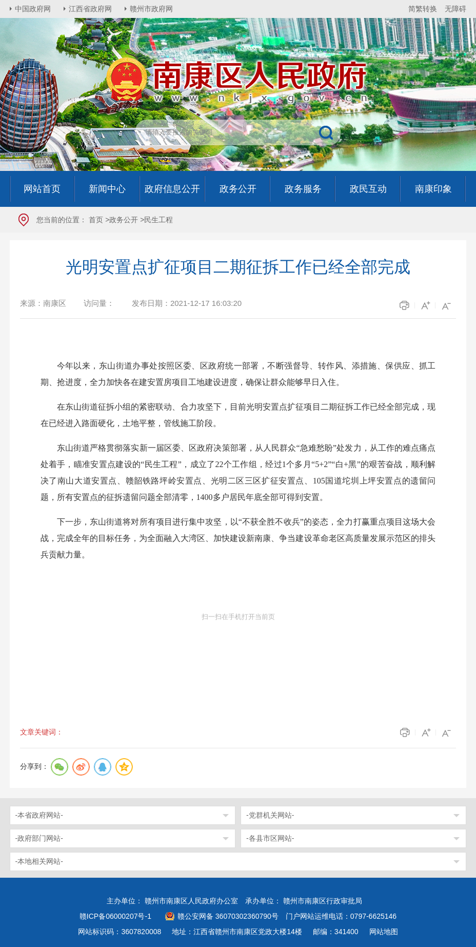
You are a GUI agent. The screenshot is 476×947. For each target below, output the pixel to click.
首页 (96, 220)
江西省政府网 (90, 9)
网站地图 (383, 931)
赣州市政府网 (151, 9)
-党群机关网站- (270, 815)
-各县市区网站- (270, 838)
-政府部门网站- (39, 838)
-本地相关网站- (39, 861)
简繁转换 (422, 9)
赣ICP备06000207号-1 (115, 916)
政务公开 (123, 220)
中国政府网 (33, 9)
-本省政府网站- (39, 815)
